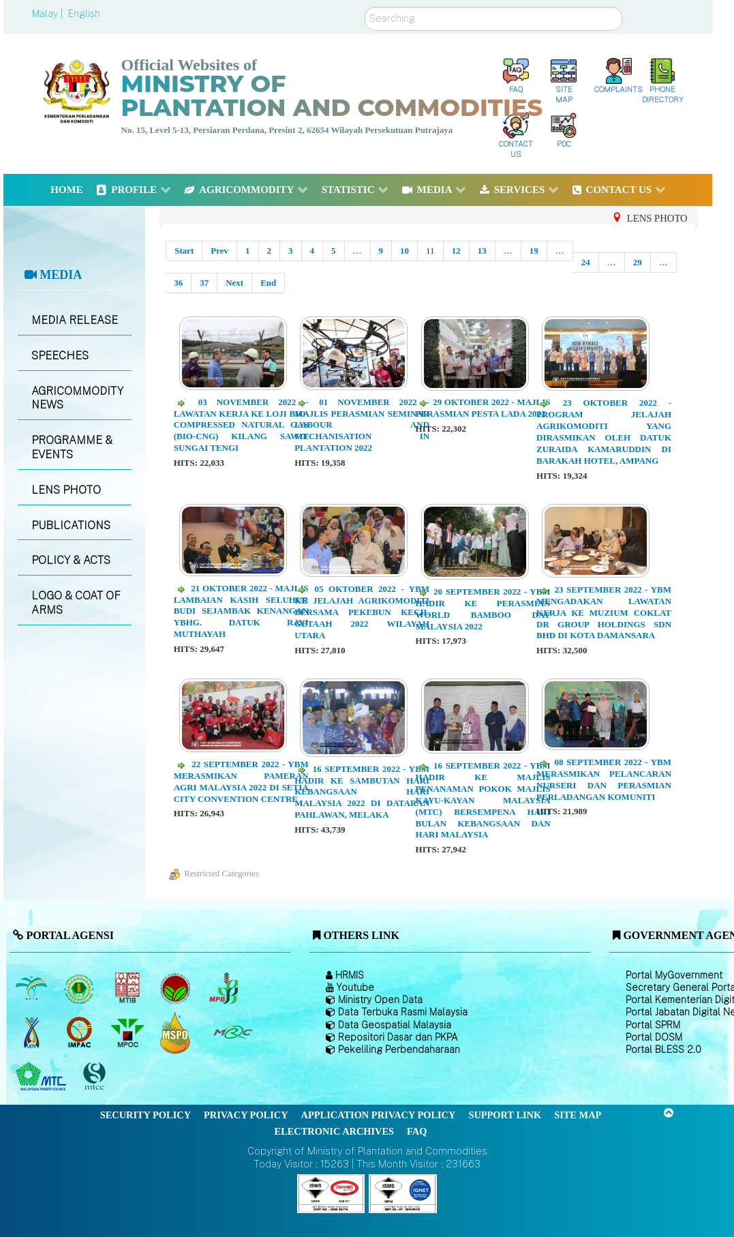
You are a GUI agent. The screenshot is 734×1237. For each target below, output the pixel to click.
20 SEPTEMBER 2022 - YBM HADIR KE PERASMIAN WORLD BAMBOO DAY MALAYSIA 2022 (483, 608)
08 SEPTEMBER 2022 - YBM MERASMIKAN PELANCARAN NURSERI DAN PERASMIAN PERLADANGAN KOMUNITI (603, 779)
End (268, 283)
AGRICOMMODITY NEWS (77, 398)
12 (456, 250)
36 (178, 283)
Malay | (48, 13)
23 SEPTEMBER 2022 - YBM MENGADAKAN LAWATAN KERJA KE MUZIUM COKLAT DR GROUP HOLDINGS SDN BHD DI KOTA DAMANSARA (603, 612)
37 (204, 283)
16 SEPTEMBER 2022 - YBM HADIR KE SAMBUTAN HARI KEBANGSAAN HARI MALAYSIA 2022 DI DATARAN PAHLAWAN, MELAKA (361, 792)
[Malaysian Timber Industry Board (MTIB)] (128, 988)
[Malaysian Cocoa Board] (177, 988)
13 (482, 250)
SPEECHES (60, 355)
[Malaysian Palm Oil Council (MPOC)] (128, 1032)
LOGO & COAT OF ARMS (76, 602)
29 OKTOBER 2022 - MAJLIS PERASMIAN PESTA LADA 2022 (483, 408)
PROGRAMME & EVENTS (71, 447)
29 (637, 262)
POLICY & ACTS (70, 560)
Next (234, 283)
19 (534, 250)
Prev (219, 250)
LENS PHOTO (66, 489)
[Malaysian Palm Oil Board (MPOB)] (32, 988)
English (84, 13)
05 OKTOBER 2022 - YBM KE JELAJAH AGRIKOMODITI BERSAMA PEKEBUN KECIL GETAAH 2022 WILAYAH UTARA (361, 612)
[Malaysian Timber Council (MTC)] (43, 1077)
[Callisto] (331, 1192)
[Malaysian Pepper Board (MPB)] (224, 988)
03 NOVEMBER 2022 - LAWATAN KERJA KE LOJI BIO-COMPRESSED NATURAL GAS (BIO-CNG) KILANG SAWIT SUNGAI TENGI (241, 425)
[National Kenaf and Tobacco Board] (32, 1032)
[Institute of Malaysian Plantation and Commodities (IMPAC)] (81, 1032)
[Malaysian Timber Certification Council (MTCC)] (96, 1076)
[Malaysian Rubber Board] (81, 988)
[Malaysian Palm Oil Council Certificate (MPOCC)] (177, 1032)
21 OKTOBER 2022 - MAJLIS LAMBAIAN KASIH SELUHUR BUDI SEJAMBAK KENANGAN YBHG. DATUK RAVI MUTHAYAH (241, 611)
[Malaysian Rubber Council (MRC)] (232, 1032)
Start (184, 250)
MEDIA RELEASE (74, 320)
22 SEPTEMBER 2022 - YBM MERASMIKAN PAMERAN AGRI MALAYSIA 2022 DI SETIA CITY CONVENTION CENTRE (241, 781)
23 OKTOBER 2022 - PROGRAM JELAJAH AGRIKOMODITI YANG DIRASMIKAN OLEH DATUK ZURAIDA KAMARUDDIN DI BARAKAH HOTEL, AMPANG (603, 431)
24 (585, 262)
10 (404, 250)
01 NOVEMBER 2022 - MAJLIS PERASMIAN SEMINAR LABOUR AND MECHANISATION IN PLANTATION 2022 (361, 425)
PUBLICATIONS (70, 525)
